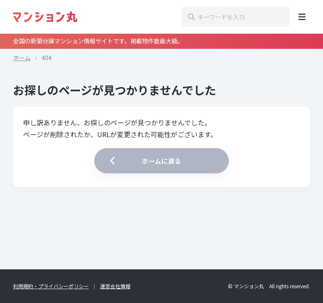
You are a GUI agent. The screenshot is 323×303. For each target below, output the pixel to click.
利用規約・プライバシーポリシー (51, 286)
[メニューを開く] (302, 17)
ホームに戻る (144, 161)
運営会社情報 (115, 286)
